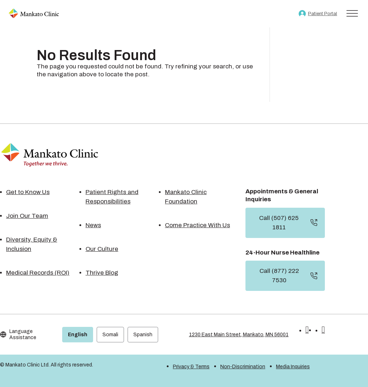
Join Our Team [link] (27, 215)
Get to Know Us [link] (28, 192)
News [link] (93, 225)
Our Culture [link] (102, 249)
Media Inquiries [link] (293, 366)
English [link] (77, 334)
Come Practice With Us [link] (197, 225)
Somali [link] (110, 334)
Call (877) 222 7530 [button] (279, 275)
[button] (307, 330)
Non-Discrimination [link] (242, 366)
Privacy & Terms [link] (191, 366)
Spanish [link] (142, 334)
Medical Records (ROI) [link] (37, 272)
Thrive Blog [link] (102, 272)
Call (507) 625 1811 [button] (279, 223)
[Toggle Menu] (352, 13)
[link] (34, 13)
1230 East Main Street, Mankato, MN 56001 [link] (239, 334)
